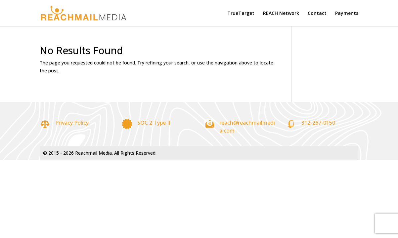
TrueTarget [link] (240, 13)
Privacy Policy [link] (72, 122)
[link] (80, 13)
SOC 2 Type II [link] (153, 122)
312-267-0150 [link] (318, 122)
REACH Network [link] (281, 13)
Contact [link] (317, 13)
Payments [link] (346, 13)
